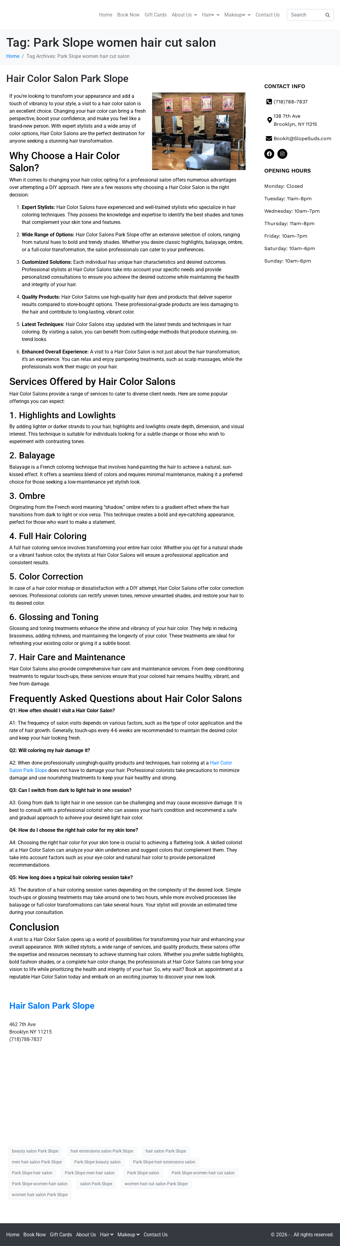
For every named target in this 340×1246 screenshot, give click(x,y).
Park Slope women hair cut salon (203, 1172)
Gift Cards (156, 15)
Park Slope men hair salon (90, 1172)
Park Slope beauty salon (97, 1161)
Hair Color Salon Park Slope (67, 78)
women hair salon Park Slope (40, 1194)
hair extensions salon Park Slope (102, 1151)
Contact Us (268, 15)
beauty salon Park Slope (35, 1151)
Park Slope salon (143, 1172)
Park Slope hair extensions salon (164, 1161)
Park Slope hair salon (32, 1172)
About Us (184, 15)
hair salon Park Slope (166, 1151)
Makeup (237, 15)
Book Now (128, 15)
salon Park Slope (96, 1183)
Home (105, 15)
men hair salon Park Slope (37, 1161)
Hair (210, 15)
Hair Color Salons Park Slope (107, 235)
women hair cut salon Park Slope (156, 1183)
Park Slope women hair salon (40, 1183)
